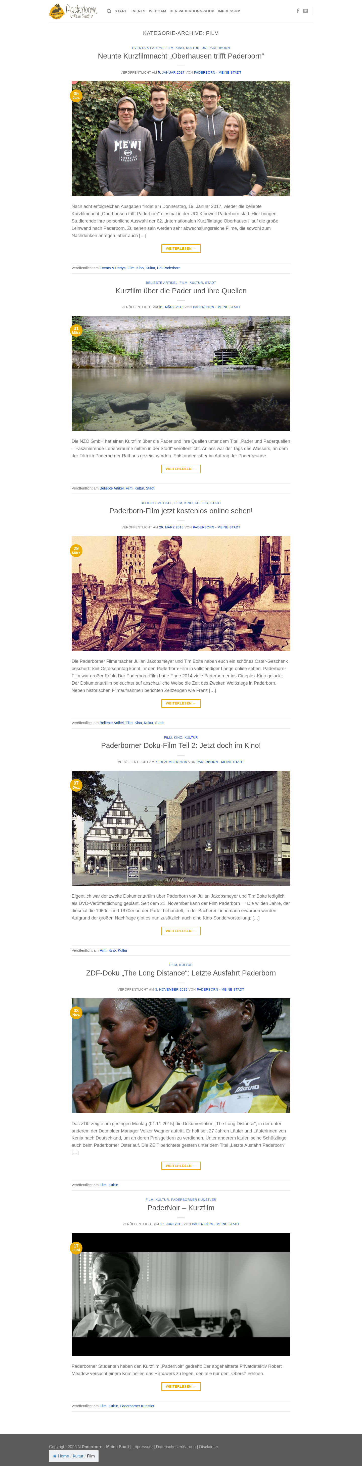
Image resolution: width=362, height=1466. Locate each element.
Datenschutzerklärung (176, 1446)
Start (121, 11)
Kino (179, 48)
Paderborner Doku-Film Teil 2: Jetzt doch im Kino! (181, 745)
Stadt (210, 283)
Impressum (229, 11)
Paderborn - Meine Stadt (218, 72)
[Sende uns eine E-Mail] (305, 11)
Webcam (157, 11)
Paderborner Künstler (193, 1200)
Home (61, 1456)
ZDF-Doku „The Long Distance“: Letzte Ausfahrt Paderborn (181, 973)
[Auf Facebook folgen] (298, 11)
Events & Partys (148, 48)
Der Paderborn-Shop (192, 11)
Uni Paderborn (216, 48)
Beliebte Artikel (161, 283)
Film (169, 48)
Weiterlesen (181, 248)
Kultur (192, 48)
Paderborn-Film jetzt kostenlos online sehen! (181, 511)
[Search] (109, 11)
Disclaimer (208, 1446)
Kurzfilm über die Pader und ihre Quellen (181, 291)
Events (138, 11)
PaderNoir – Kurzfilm (181, 1208)
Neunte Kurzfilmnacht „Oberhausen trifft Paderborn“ (181, 56)
